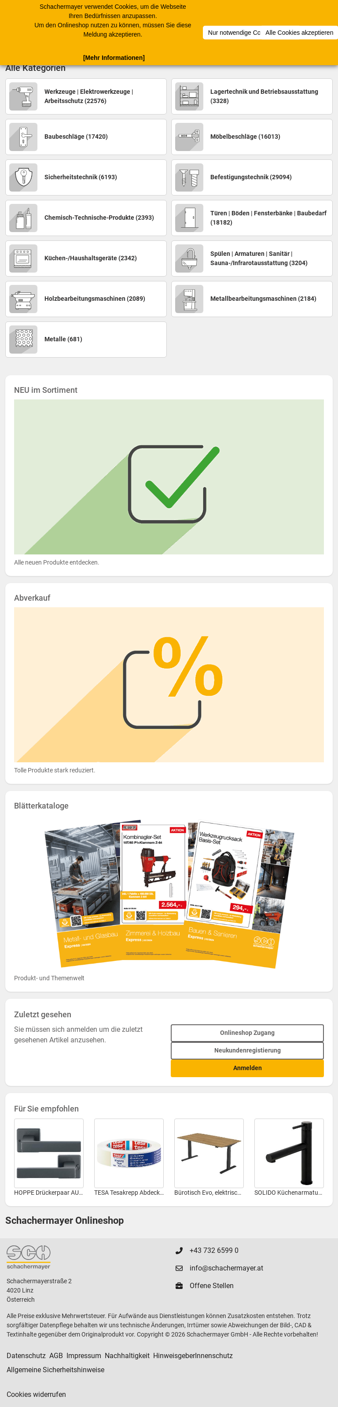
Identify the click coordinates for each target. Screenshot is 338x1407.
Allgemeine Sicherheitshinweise (55, 1370)
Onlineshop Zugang (247, 1032)
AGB (56, 1356)
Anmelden (247, 1067)
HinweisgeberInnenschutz (193, 1356)
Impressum (83, 1356)
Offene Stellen (212, 1285)
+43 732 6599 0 (214, 1250)
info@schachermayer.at (226, 1268)
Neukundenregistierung (247, 1050)
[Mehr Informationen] (114, 57)
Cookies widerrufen (36, 1394)
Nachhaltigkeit (127, 1356)
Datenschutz (26, 1356)
